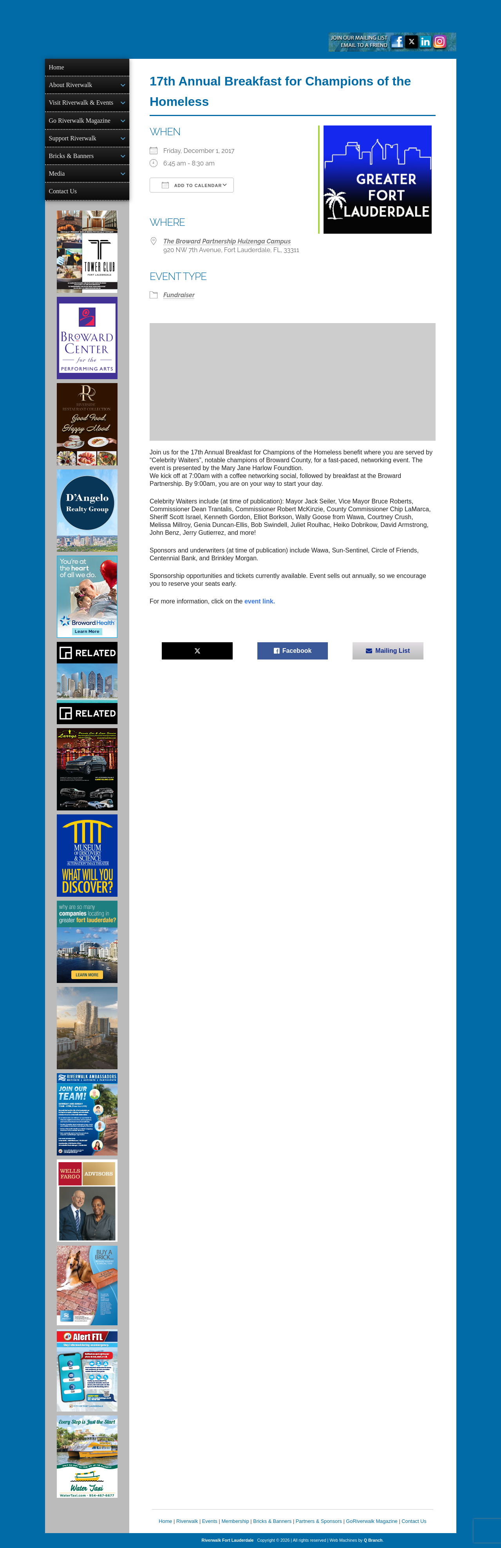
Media (57, 173)
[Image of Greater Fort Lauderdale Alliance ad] (87, 942)
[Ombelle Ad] (87, 1028)
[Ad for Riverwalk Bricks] (87, 1285)
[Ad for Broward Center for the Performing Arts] (87, 338)
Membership (235, 1521)
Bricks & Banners (71, 156)
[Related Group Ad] (87, 683)
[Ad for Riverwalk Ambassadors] (87, 1114)
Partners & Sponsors (319, 1521)
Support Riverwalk (72, 138)
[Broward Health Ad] (87, 597)
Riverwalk (187, 1521)
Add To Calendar (192, 185)
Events (209, 1521)
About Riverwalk (70, 85)
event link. (260, 601)
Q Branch (373, 1540)
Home (56, 67)
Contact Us (63, 191)
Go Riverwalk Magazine (79, 120)
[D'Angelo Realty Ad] (87, 510)
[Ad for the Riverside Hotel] (87, 424)
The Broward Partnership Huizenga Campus (227, 241)
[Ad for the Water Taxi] (87, 1457)
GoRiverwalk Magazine (372, 1521)
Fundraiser (179, 295)
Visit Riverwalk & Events (81, 102)
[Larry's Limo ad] (87, 769)
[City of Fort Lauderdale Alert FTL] (87, 1370)
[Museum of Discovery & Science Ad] (87, 855)
